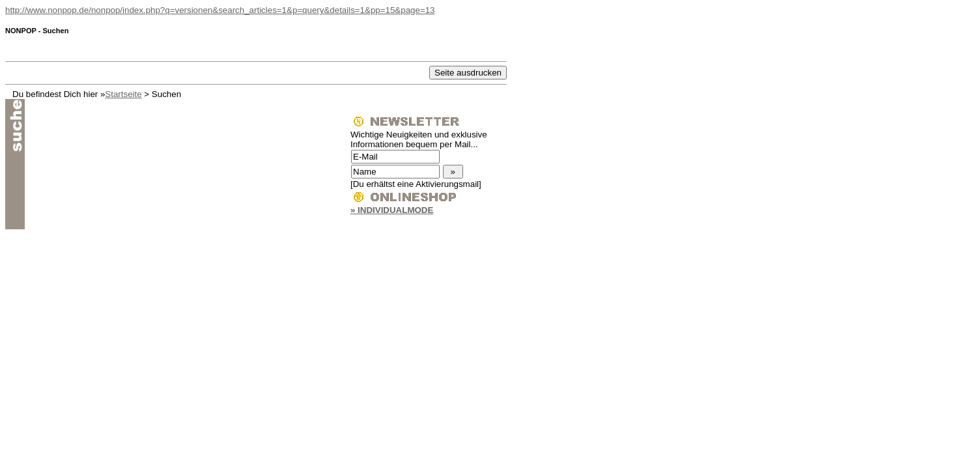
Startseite (123, 94)
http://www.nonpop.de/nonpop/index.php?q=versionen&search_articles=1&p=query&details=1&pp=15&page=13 (220, 10)
